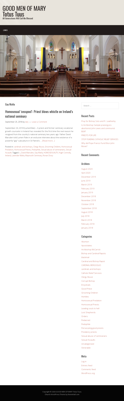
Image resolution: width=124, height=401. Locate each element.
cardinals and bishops (23, 146)
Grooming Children (52, 146)
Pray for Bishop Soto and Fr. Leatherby (98, 121)
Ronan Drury (48, 155)
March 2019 (86, 184)
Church (48, 394)
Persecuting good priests (92, 328)
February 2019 (87, 188)
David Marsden (27, 152)
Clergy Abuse (38, 146)
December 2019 (88, 176)
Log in (83, 361)
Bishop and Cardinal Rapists (93, 253)
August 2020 (87, 169)
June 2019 (85, 180)
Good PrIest (86, 288)
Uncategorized (87, 344)
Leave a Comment (39, 122)
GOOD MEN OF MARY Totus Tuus (24, 11)
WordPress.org (88, 373)
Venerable (86, 347)
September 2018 (89, 208)
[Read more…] (48, 140)
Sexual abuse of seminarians (53, 149)
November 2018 (88, 200)
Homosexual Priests (22, 149)
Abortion (85, 241)
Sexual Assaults (88, 340)
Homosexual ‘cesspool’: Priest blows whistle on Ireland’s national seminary (39, 114)
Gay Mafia (39, 152)
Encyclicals (85, 285)
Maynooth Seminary (33, 155)
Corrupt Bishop (88, 281)
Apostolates (86, 245)
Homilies (85, 296)
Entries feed (86, 365)
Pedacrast (85, 320)
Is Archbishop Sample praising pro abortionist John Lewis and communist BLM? (98, 128)
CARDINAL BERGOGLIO (91, 265)
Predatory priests (89, 332)
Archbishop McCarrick (90, 249)
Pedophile (36, 149)
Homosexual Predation (91, 300)
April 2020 (85, 172)
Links (5, 30)
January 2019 (87, 192)
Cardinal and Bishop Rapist (93, 261)
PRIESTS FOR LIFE (88, 135)
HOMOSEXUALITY (51, 152)
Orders (84, 316)
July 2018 (85, 216)
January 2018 (87, 227)
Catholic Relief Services (91, 273)
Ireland (8, 155)
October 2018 (87, 204)
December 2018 (88, 196)
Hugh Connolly (65, 152)
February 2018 (87, 224)
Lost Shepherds (88, 312)
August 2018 (87, 212)
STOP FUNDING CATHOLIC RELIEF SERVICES (99, 139)
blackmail (85, 257)
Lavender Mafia (18, 155)
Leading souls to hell (90, 308)
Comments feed (88, 369)
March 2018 (86, 220)
